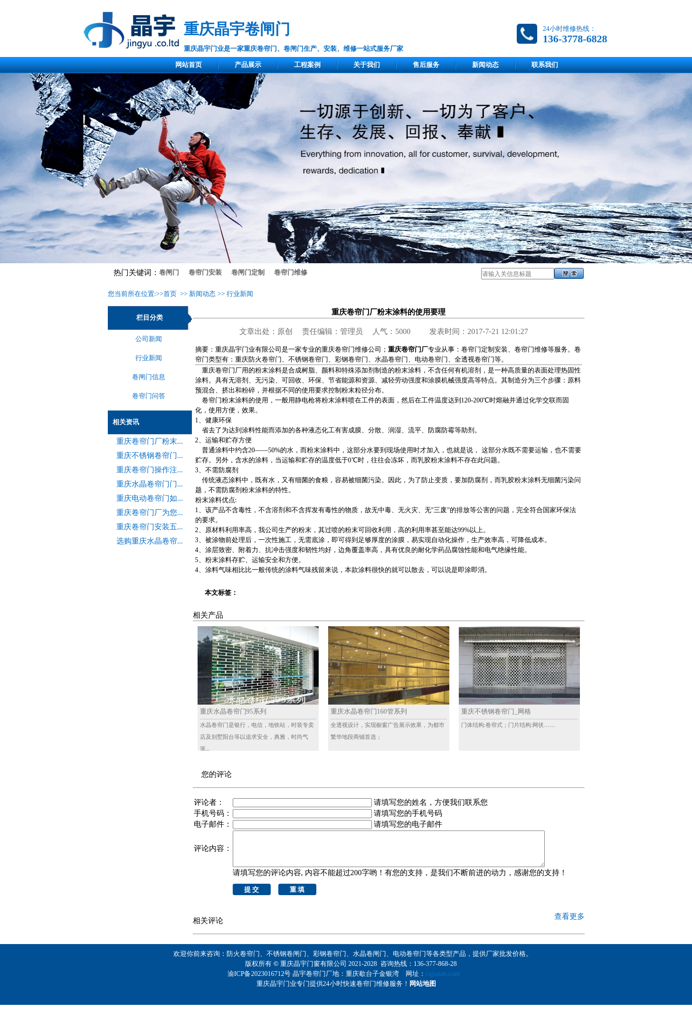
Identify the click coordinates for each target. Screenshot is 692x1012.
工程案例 (307, 64)
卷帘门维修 (290, 272)
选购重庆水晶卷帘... (149, 541)
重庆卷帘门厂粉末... (149, 441)
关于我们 (366, 64)
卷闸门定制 (248, 272)
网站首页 (188, 64)
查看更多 (569, 923)
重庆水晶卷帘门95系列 (233, 711)
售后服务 (426, 64)
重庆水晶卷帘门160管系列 (369, 711)
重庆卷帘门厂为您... (149, 512)
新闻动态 (485, 64)
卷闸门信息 (148, 377)
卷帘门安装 (205, 272)
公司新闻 (148, 339)
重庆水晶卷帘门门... (149, 484)
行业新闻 (240, 293)
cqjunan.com (444, 980)
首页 (170, 293)
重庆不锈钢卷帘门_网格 (496, 711)
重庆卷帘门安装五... (149, 527)
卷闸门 (169, 272)
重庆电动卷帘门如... (149, 498)
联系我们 (544, 64)
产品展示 (248, 64)
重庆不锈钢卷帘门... (149, 455)
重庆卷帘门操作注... (149, 470)
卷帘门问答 (148, 396)
